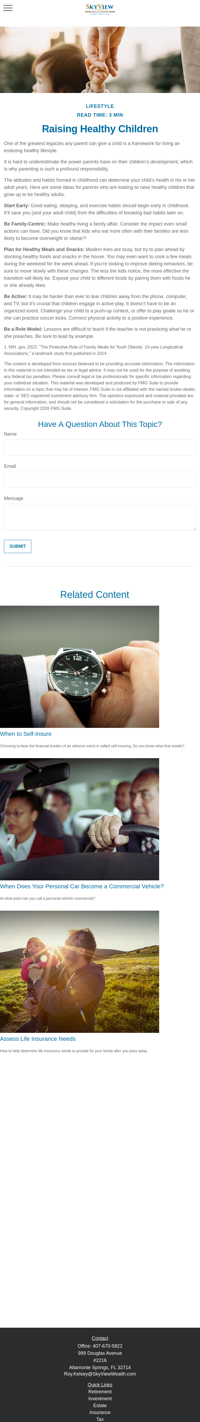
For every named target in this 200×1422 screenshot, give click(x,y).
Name (10, 434)
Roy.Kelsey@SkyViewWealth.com (100, 1374)
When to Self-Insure (25, 734)
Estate (100, 1405)
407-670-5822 (107, 1346)
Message (13, 498)
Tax (100, 1419)
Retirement (100, 1391)
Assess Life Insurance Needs (38, 1038)
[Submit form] (17, 546)
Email (10, 466)
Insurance (99, 1412)
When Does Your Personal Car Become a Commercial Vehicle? (82, 886)
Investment (100, 1398)
